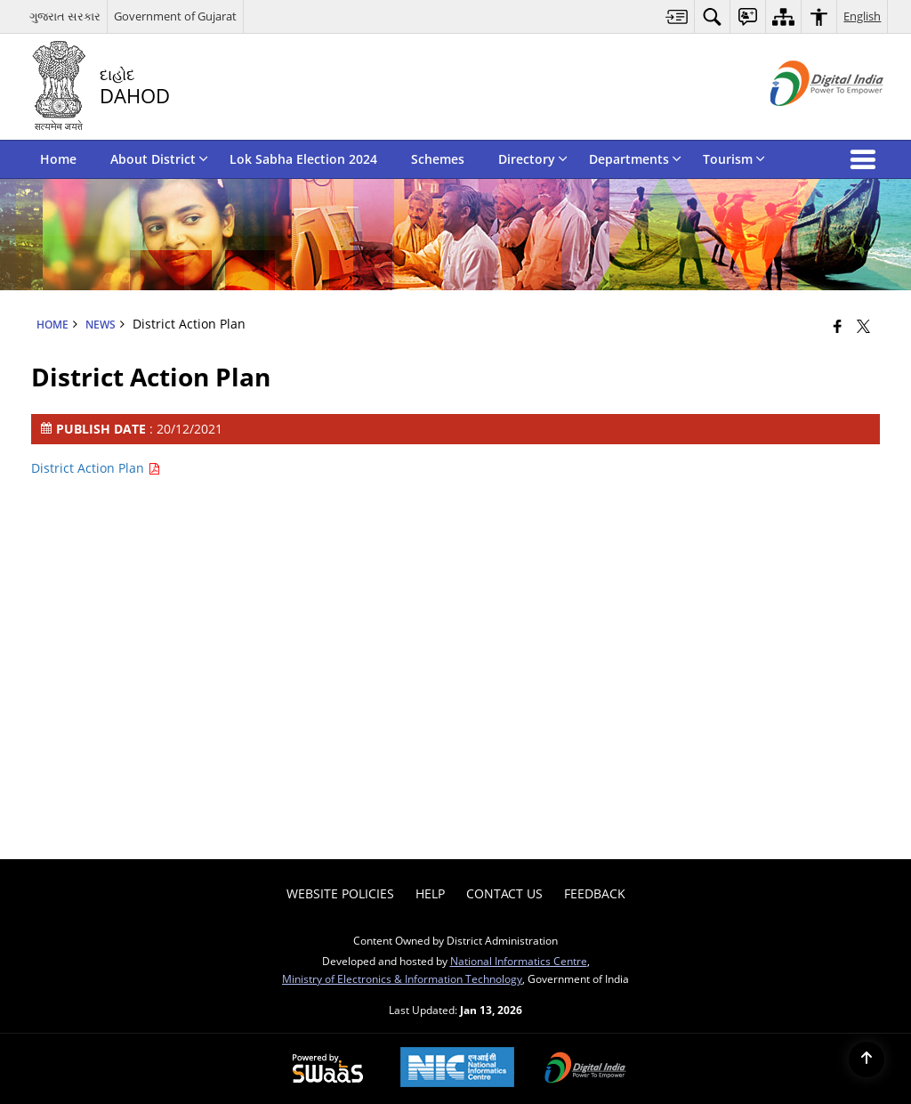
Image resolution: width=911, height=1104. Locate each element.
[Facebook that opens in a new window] (837, 326)
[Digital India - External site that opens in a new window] (805, 120)
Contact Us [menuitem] (504, 893)
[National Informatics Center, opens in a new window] (457, 1069)
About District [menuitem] (159, 158)
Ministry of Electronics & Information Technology (402, 978)
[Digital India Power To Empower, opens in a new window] (585, 1069)
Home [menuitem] (58, 158)
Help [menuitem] (430, 893)
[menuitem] (677, 16)
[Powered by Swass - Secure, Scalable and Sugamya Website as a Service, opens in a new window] (327, 1069)
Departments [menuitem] (635, 158)
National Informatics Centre (518, 961)
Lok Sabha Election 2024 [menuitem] (303, 158)
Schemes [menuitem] (437, 158)
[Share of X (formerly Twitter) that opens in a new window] (863, 326)
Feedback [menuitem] (594, 893)
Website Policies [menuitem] (340, 893)
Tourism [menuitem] (734, 158)
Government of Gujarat (175, 16)
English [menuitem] (862, 16)
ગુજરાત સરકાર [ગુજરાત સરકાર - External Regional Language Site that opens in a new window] (65, 16)
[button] (866, 159)
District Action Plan (95, 467)
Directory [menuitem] (533, 158)
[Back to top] (866, 1059)
